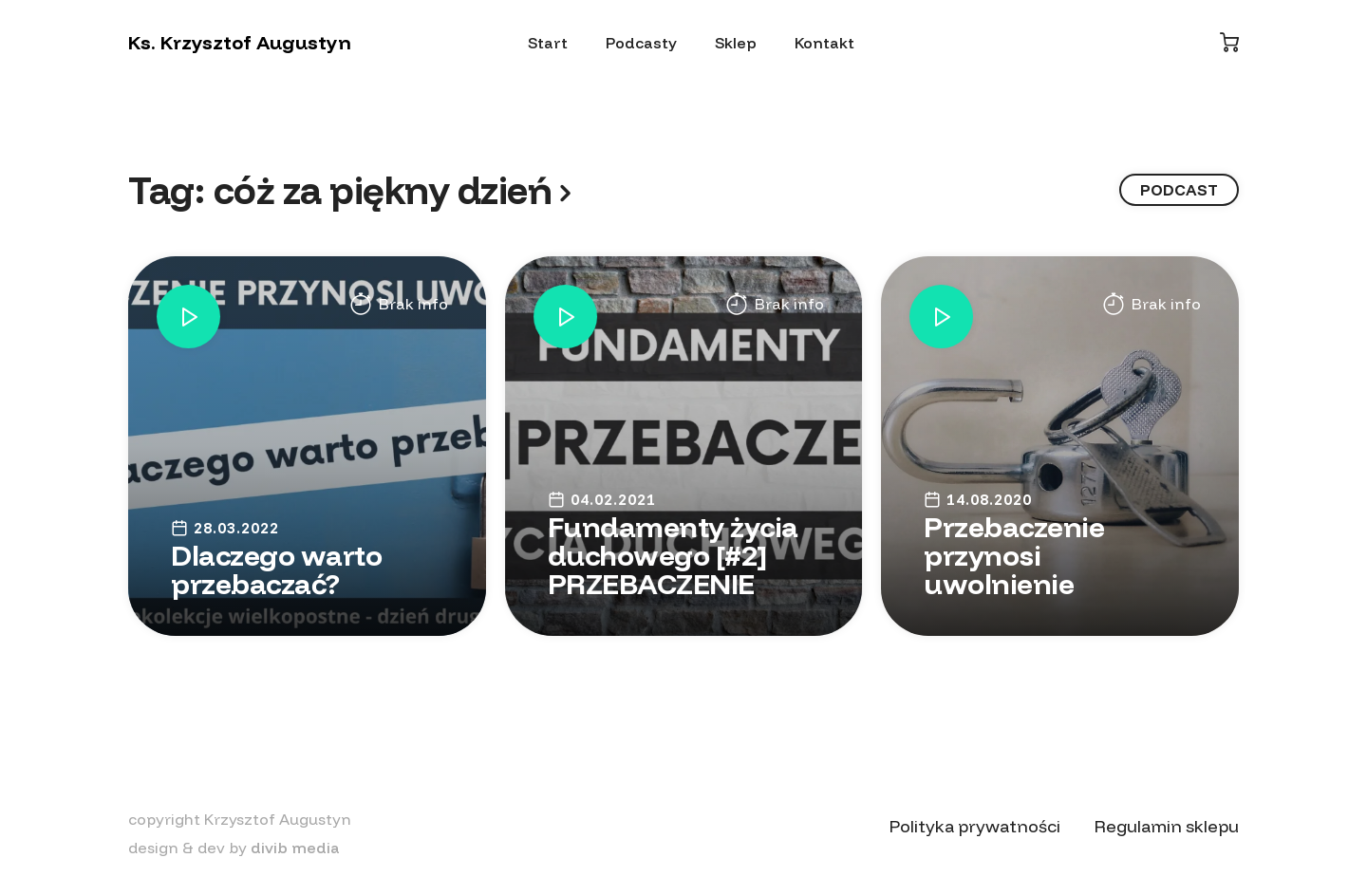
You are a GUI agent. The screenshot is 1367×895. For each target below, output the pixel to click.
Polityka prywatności (974, 826)
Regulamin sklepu (1167, 826)
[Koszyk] (1229, 42)
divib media (295, 847)
